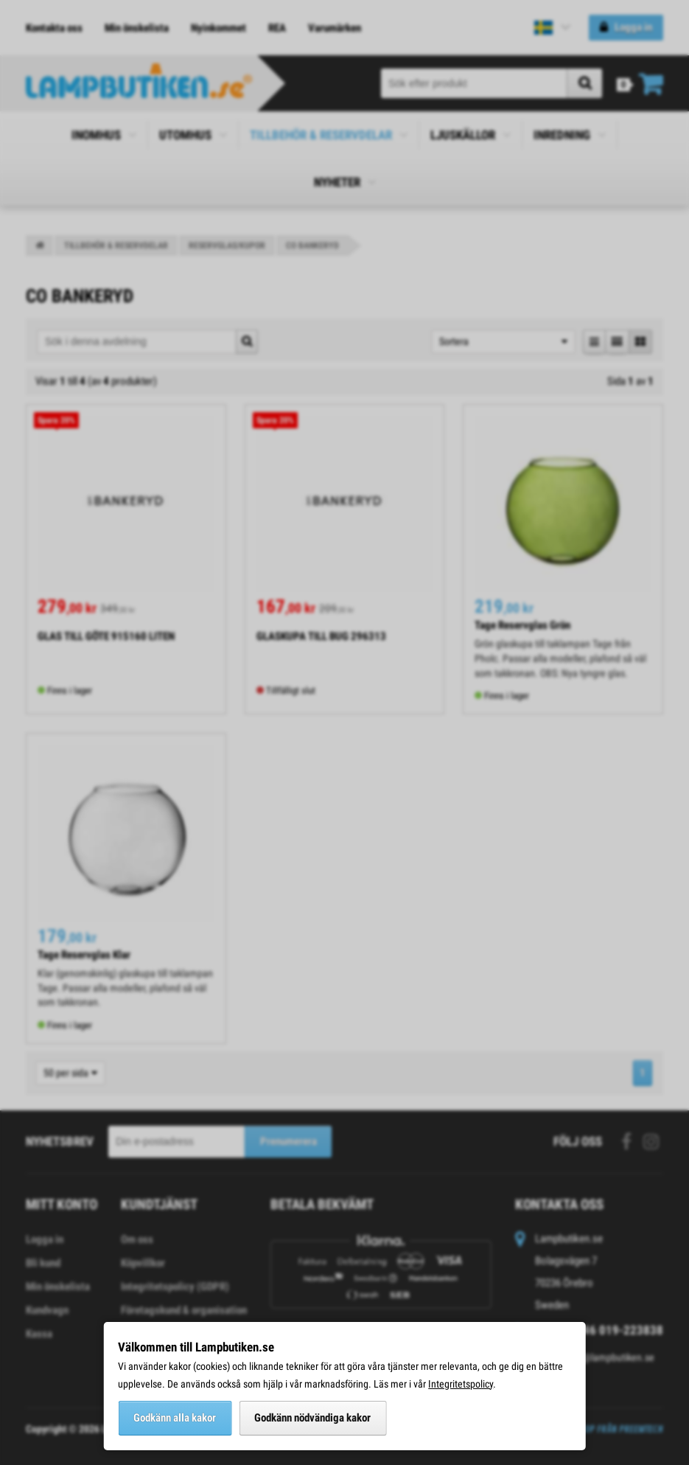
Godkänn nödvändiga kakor (312, 1417)
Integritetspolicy (460, 1384)
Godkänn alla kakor (174, 1417)
